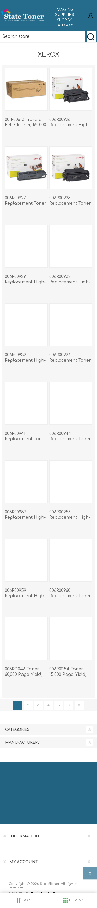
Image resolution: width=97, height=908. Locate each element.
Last (79, 705)
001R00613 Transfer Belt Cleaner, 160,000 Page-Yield (25, 125)
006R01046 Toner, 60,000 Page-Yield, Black (23, 674)
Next (68, 705)
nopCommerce (42, 892)
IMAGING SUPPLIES (64, 17)
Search (91, 36)
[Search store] (42, 36)
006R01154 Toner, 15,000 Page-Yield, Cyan (67, 674)
